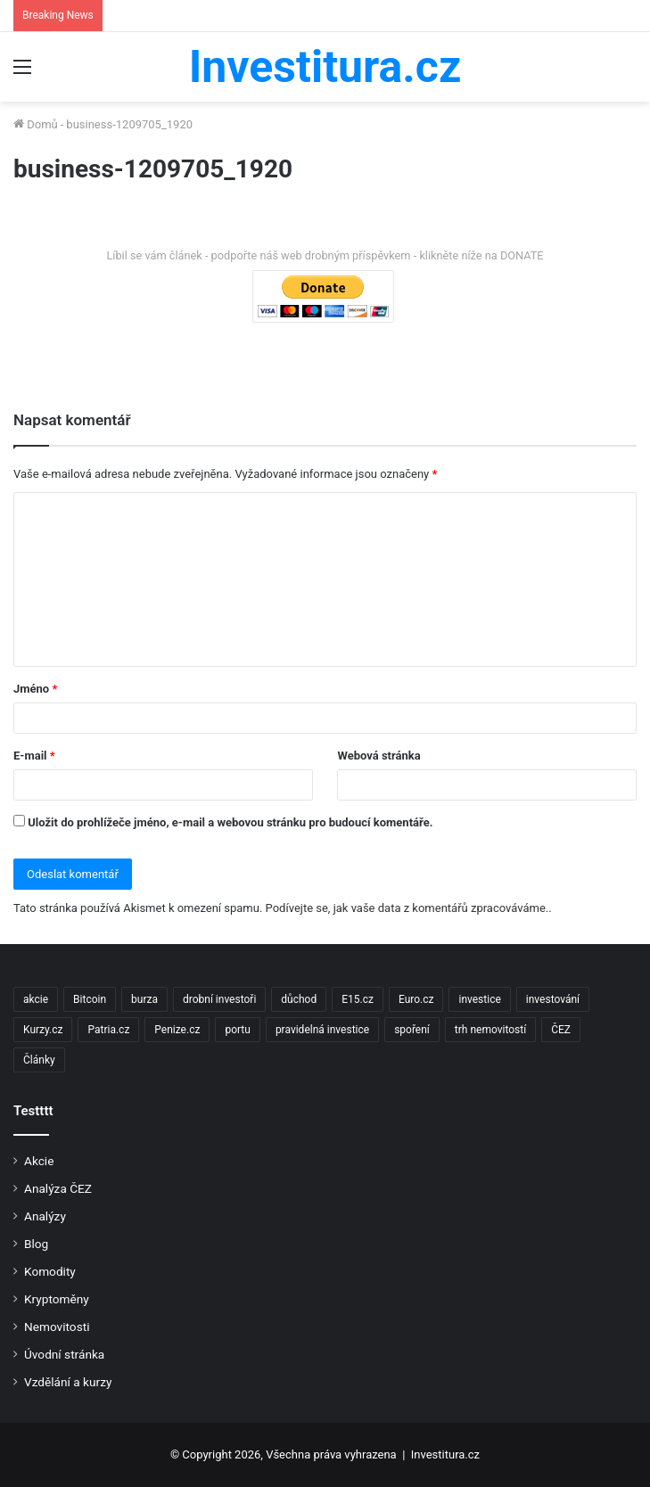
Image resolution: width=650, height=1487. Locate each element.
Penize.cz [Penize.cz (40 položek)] (177, 1029)
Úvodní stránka (64, 1354)
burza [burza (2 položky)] (144, 999)
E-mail (34, 755)
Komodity (50, 1271)
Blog (36, 1243)
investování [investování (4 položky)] (553, 999)
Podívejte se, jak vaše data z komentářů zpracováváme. (407, 908)
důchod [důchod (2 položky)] (299, 999)
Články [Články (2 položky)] (39, 1060)
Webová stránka (378, 755)
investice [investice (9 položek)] (479, 999)
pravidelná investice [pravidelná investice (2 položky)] (322, 1029)
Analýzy (45, 1216)
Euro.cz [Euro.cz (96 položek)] (416, 999)
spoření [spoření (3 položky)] (412, 1029)
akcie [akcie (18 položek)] (35, 999)
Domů (35, 124)
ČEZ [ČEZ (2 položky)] (561, 1029)
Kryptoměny (56, 1299)
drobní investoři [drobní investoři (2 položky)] (219, 999)
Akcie (38, 1161)
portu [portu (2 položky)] (237, 1029)
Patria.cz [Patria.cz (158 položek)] (108, 1029)
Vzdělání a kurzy (67, 1382)
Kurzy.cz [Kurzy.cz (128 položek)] (42, 1029)
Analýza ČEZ (58, 1188)
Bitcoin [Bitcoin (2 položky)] (89, 999)
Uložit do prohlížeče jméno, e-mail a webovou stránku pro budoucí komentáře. (230, 822)
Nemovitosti (56, 1326)
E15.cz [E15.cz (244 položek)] (357, 999)
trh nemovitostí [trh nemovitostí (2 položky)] (490, 1029)
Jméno (35, 688)
